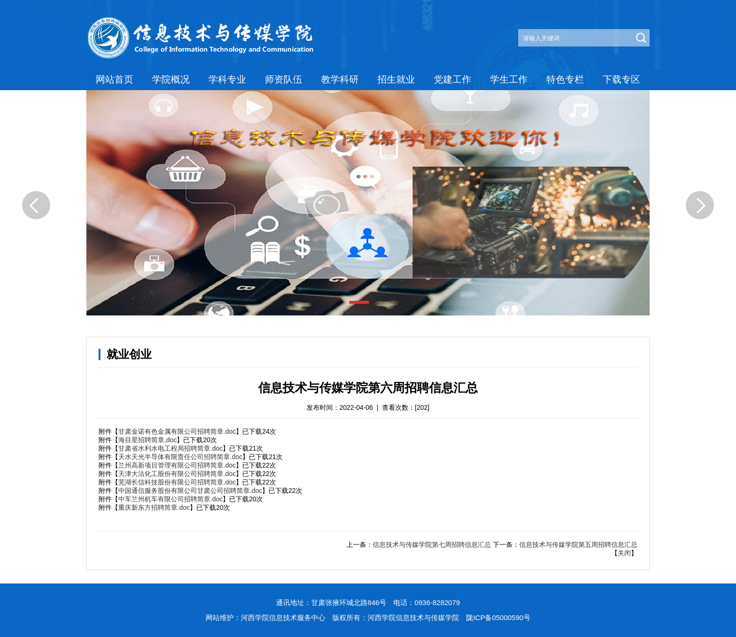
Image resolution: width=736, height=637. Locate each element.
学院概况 (171, 79)
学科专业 (227, 79)
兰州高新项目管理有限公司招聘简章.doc (177, 465)
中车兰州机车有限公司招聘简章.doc (170, 499)
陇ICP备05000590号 (498, 618)
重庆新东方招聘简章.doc (154, 507)
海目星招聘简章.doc (147, 440)
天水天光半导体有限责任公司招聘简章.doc (180, 456)
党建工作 (452, 79)
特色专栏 (565, 79)
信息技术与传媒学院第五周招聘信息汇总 (578, 544)
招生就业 (396, 79)
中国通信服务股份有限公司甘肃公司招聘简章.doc (190, 490)
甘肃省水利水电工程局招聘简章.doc (170, 448)
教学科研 (340, 79)
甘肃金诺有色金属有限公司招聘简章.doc (177, 431)
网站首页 (114, 79)
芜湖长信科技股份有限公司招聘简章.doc (177, 482)
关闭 (624, 553)
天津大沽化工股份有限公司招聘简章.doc (177, 473)
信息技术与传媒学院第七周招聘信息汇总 (432, 544)
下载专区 (621, 79)
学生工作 (509, 79)
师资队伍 (283, 79)
